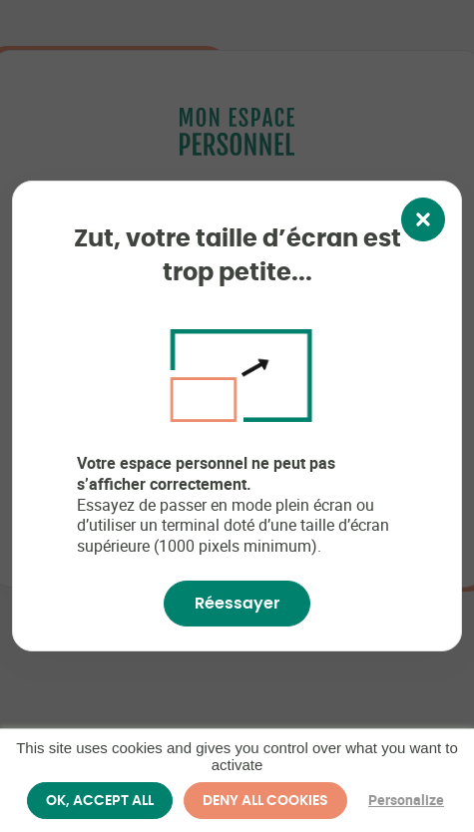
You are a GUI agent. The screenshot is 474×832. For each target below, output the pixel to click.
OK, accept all (100, 800)
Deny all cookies (265, 800)
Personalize (406, 799)
